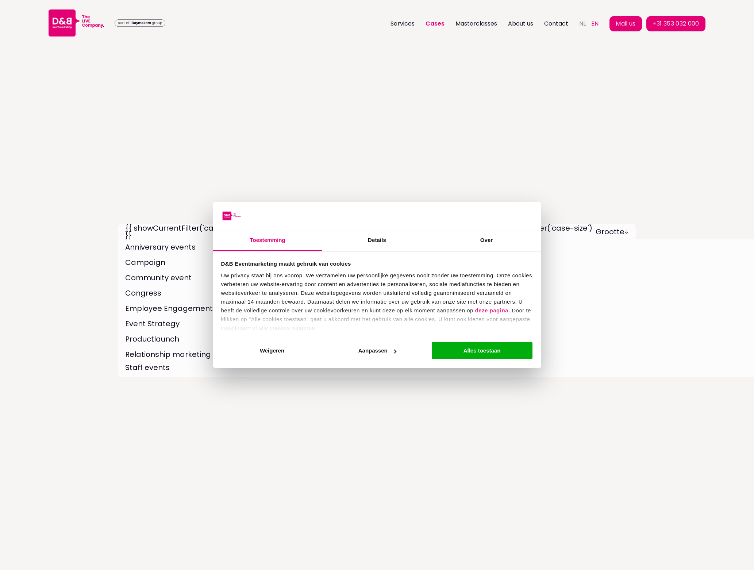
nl (582, 23)
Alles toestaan (482, 350)
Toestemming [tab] (267, 240)
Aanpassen (377, 350)
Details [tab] (377, 240)
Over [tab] (486, 240)
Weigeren (272, 350)
